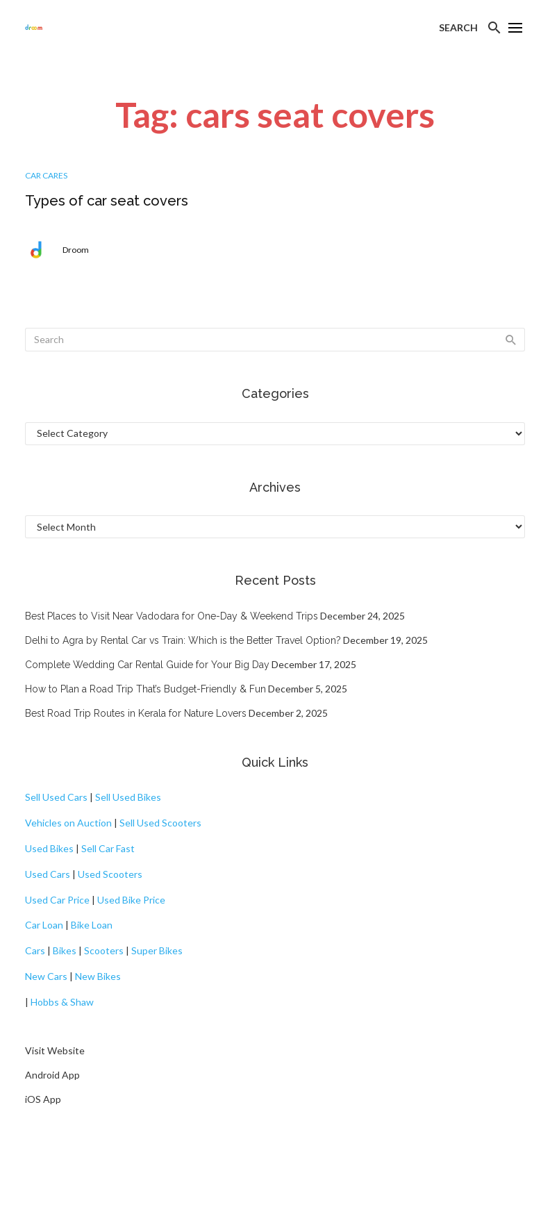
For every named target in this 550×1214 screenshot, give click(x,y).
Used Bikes (49, 848)
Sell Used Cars (56, 797)
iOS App (43, 1099)
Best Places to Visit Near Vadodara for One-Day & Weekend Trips (171, 616)
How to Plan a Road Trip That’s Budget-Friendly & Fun (145, 689)
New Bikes (98, 976)
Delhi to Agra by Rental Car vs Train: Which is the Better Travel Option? (183, 640)
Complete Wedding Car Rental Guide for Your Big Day (147, 664)
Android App (52, 1075)
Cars (35, 950)
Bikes (64, 950)
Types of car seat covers (106, 200)
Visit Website (55, 1050)
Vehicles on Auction (68, 823)
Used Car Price (57, 900)
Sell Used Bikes (128, 797)
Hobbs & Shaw (62, 1002)
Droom (75, 249)
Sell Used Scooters (160, 823)
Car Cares (46, 175)
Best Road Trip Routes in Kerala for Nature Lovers (136, 713)
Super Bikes (157, 950)
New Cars (46, 976)
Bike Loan (91, 925)
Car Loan (44, 925)
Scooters (104, 950)
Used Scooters (110, 874)
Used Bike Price (131, 900)
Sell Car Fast (108, 848)
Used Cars (47, 874)
